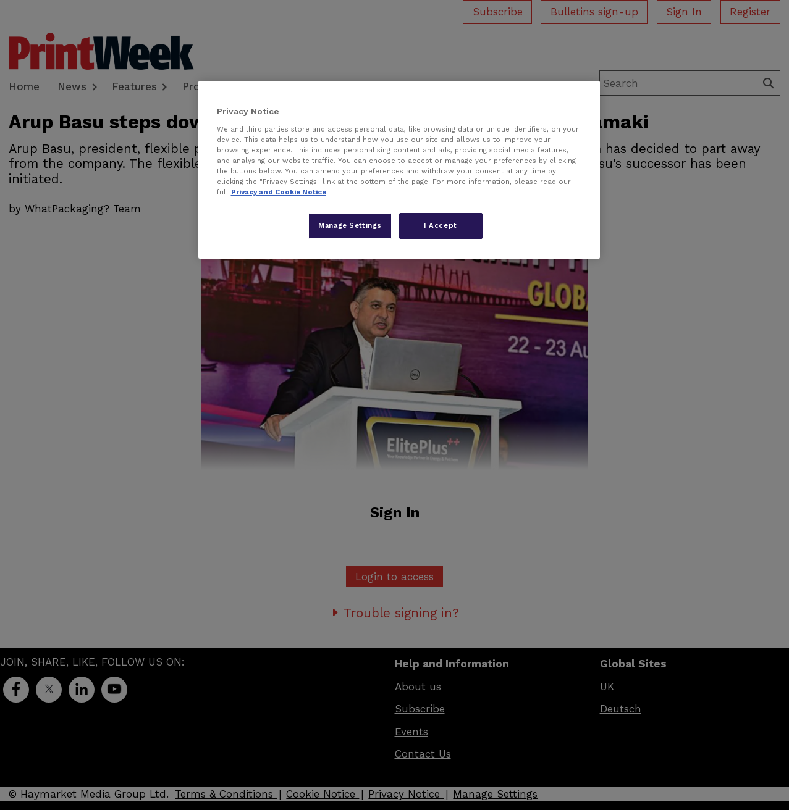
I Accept (440, 225)
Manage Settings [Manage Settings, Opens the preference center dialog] (350, 225)
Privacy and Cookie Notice (278, 192)
